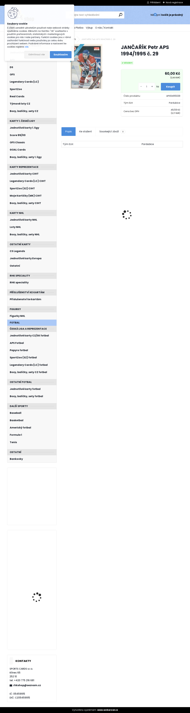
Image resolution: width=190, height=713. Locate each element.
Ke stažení (85, 131)
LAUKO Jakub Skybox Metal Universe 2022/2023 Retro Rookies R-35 (38, 549)
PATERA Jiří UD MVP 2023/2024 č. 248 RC (39, 622)
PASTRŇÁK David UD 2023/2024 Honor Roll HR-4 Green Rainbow (39, 587)
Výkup (89, 27)
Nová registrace (174, 2)
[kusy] (145, 86)
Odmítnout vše (36, 54)
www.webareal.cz (107, 709)
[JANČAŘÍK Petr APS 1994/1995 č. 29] (86, 66)
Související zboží (112, 131)
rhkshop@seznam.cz (27, 685)
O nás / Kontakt (104, 27)
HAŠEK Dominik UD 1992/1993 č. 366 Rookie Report (122, 224)
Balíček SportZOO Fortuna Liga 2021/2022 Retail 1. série (162, 217)
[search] (120, 15)
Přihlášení (155, 2)
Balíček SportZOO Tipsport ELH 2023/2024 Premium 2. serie (79, 218)
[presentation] (63, 209)
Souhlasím (61, 54)
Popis (68, 131)
